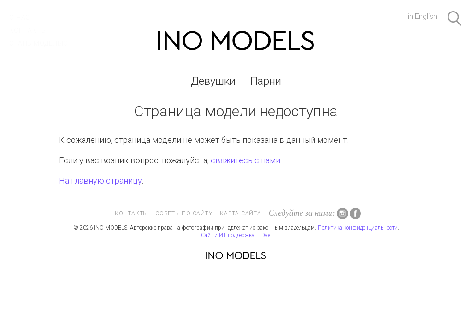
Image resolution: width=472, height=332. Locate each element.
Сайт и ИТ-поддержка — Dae (235, 235)
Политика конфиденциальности (358, 228)
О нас (19, 17)
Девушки (213, 81)
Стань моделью (38, 43)
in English (422, 16)
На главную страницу (100, 180)
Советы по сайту (183, 213)
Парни (265, 81)
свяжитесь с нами (245, 160)
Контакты (28, 30)
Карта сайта (240, 213)
